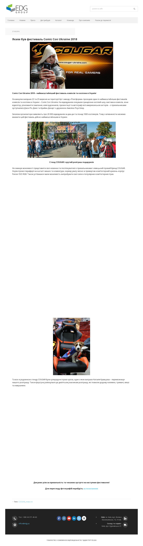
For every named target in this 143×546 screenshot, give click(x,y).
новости (29, 502)
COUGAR (21, 502)
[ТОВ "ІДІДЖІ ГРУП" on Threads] (84, 518)
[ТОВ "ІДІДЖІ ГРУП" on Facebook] (59, 518)
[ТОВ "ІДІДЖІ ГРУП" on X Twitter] (79, 518)
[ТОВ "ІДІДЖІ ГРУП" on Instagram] (64, 518)
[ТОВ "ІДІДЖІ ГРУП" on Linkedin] (74, 518)
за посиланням (90, 488)
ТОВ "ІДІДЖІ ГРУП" (21, 8)
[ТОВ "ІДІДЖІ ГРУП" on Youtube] (69, 518)
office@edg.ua (24, 523)
